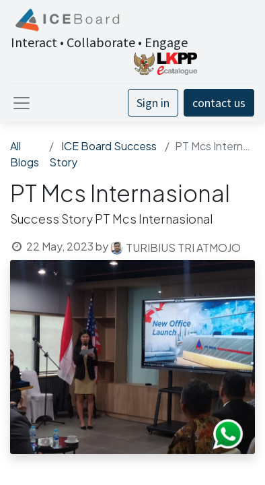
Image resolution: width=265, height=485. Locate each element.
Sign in (153, 102)
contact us (218, 102)
